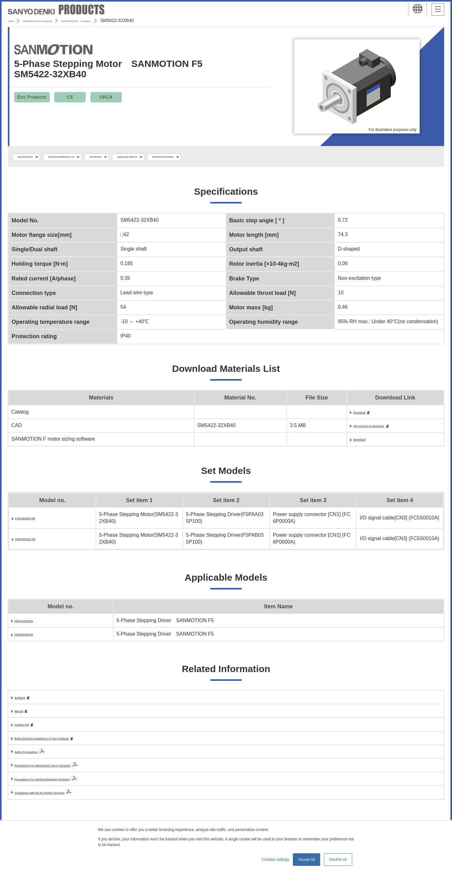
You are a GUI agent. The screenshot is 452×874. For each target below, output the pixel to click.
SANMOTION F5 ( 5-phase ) (124, 20)
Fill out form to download (342, 428)
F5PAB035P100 (32, 637)
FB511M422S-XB (35, 541)
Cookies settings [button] (275, 859)
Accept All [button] (306, 859)
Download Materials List (92, 157)
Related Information (253, 157)
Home (13, 20)
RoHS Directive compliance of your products (67, 743)
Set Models (146, 157)
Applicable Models (195, 157)
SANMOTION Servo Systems (57, 20)
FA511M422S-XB (34, 521)
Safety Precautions (37, 757)
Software (25, 700)
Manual (23, 715)
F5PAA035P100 (32, 623)
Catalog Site (28, 729)
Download (323, 414)
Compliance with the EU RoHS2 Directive (63, 798)
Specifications (34, 157)
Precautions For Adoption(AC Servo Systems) (69, 771)
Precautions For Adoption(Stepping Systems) (68, 784)
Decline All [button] (338, 859)
